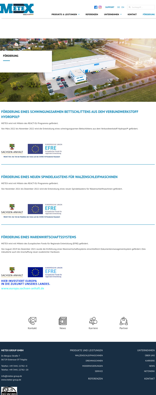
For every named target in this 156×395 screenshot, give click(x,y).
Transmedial (23, 390)
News (63, 307)
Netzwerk (149, 350)
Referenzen (92, 14)
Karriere (93, 307)
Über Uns (150, 335)
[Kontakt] (32, 301)
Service (99, 350)
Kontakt (132, 14)
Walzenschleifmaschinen (89, 335)
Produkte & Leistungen (66, 14)
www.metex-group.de (11, 359)
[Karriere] (93, 301)
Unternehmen (113, 14)
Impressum (127, 390)
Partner (124, 307)
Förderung (149, 14)
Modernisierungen (92, 345)
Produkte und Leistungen (86, 330)
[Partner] (124, 301)
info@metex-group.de (11, 355)
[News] (63, 301)
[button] (5, 389)
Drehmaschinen (94, 340)
